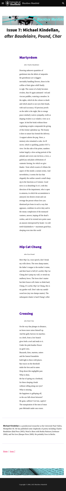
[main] (33, 33)
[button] (3, 3)
